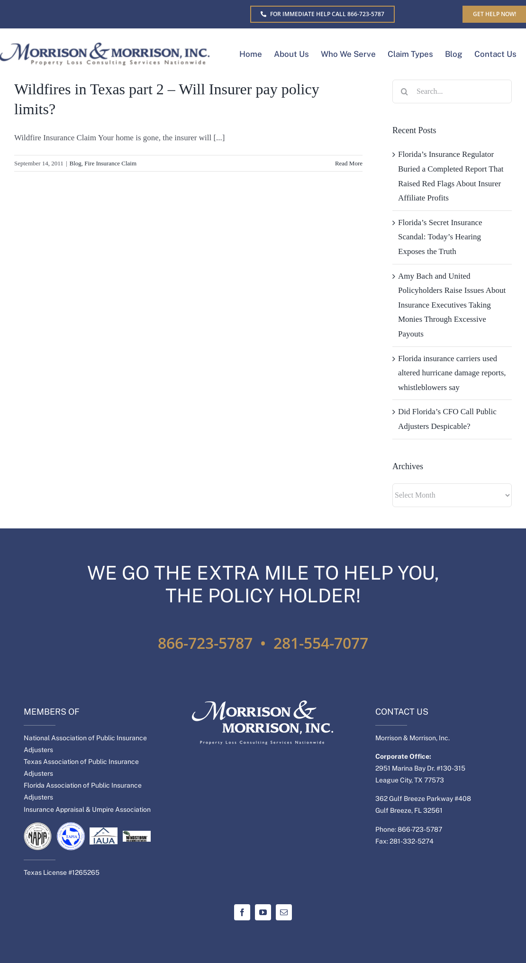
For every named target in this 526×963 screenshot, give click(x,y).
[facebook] (242, 912)
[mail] (284, 912)
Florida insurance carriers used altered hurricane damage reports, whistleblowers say (452, 373)
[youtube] (263, 912)
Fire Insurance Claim (110, 163)
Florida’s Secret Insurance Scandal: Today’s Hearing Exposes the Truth (440, 237)
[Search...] (452, 91)
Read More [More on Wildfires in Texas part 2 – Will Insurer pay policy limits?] (349, 163)
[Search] (404, 91)
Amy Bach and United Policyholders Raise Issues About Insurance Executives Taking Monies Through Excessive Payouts (452, 305)
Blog (75, 163)
